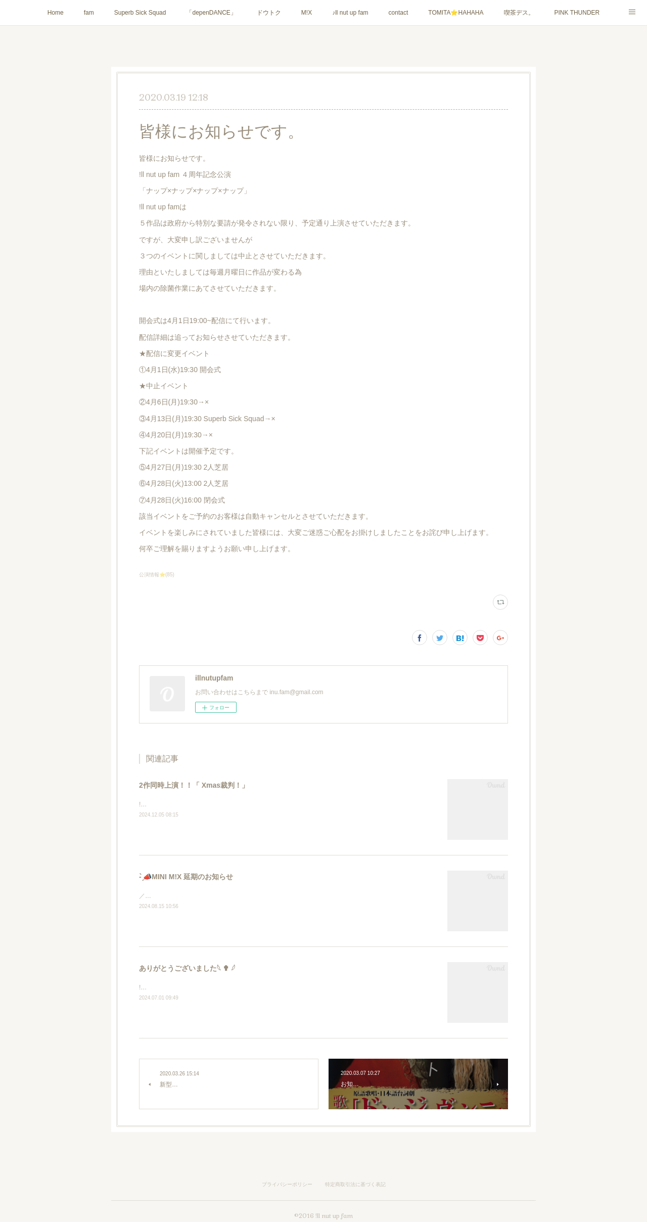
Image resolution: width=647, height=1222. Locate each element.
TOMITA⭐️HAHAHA (455, 12)
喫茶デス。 (519, 12)
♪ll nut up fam (350, 12)
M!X (306, 12)
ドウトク (269, 12)
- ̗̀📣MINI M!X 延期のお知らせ (186, 877)
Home (56, 12)
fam (89, 12)
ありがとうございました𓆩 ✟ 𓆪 (187, 968)
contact (398, 12)
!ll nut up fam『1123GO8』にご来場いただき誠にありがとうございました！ (242, 987)
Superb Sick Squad (140, 12)
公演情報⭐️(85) (156, 574)
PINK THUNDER (577, 12)
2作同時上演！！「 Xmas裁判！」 (194, 785)
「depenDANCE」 (211, 12)
